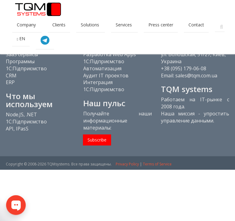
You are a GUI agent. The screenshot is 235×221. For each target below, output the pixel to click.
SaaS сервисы (22, 54)
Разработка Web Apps (109, 54)
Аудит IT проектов (106, 75)
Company (27, 25)
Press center (160, 25)
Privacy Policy (127, 164)
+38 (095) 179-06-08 (183, 68)
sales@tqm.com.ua (196, 75)
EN (21, 38)
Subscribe (97, 140)
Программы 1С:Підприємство (26, 65)
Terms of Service (157, 164)
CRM (11, 75)
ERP (10, 82)
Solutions (90, 25)
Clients (58, 25)
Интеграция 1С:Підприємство (103, 86)
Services (124, 25)
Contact (196, 25)
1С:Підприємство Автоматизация (103, 65)
